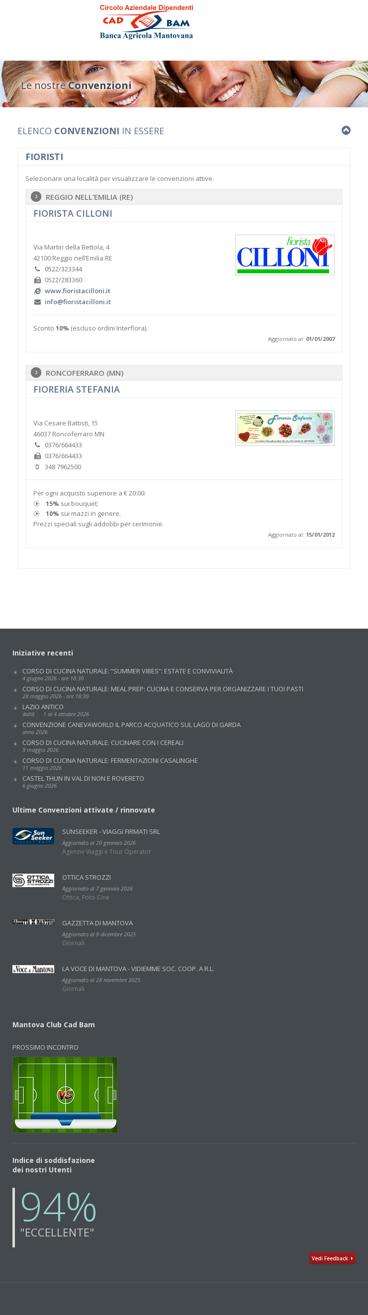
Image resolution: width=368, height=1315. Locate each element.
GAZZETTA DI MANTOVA (97, 922)
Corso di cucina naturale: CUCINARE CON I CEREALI (103, 745)
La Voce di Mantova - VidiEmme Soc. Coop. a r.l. (138, 968)
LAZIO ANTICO (55, 710)
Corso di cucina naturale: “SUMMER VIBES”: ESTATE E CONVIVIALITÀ (127, 674)
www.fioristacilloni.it (77, 290)
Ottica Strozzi (86, 877)
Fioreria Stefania (76, 389)
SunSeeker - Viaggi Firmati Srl (111, 831)
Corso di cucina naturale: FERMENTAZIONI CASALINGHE (110, 763)
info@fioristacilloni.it (78, 301)
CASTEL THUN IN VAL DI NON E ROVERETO (83, 781)
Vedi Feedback (332, 1258)
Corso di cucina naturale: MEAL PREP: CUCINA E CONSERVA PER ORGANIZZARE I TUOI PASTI (162, 692)
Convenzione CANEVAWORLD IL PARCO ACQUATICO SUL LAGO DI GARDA (131, 728)
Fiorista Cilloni (72, 213)
